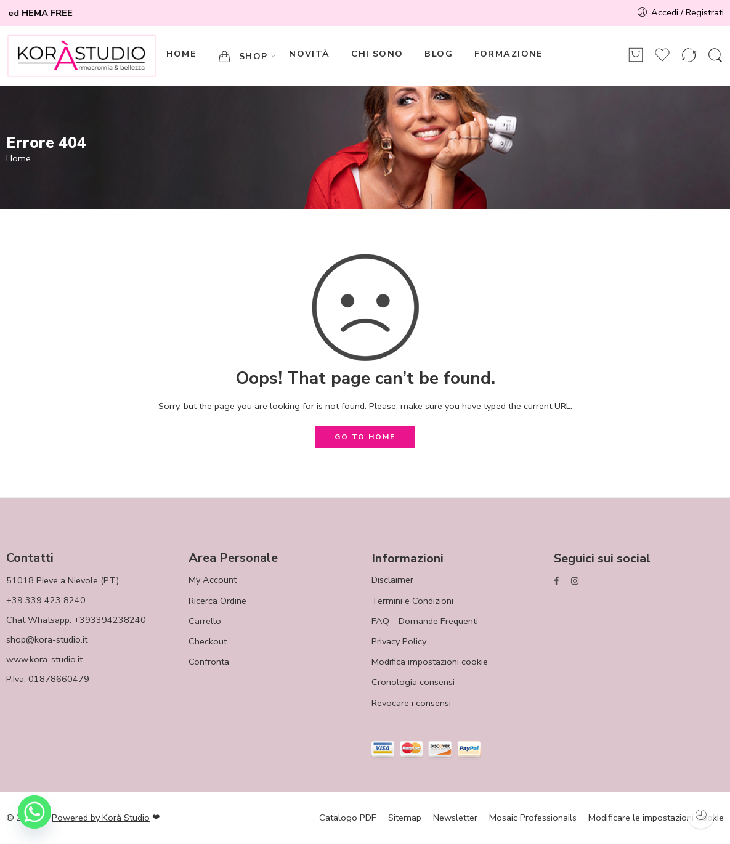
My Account (213, 580)
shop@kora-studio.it (46, 639)
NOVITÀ (309, 54)
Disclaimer (392, 580)
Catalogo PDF (347, 817)
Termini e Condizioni (412, 600)
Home (18, 158)
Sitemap (404, 817)
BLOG (438, 54)
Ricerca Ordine (217, 600)
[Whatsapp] (34, 812)
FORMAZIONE (508, 54)
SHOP (242, 56)
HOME (181, 54)
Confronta (209, 661)
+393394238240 (110, 620)
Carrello (205, 621)
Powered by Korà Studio (101, 817)
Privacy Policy (398, 641)
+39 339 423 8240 (46, 600)
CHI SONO (377, 54)
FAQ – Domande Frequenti (424, 621)
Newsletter (455, 817)
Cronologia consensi (413, 682)
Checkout (208, 641)
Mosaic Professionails (533, 817)
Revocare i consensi (411, 703)
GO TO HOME (365, 437)
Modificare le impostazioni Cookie (656, 817)
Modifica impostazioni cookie (429, 661)
